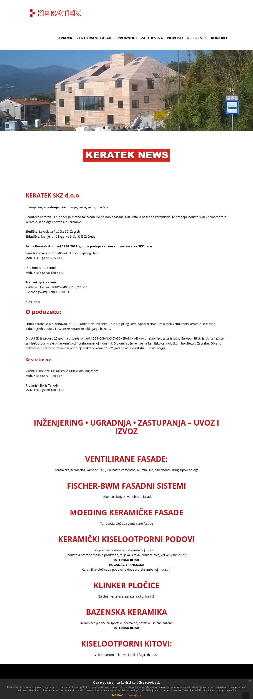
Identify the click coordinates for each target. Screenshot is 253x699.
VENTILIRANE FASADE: (126, 459)
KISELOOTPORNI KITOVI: (126, 644)
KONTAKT (219, 38)
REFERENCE (197, 38)
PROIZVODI (127, 38)
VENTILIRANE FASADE (94, 38)
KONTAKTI (33, 302)
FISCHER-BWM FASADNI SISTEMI (126, 486)
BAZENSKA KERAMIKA (126, 612)
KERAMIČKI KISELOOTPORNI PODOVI (126, 539)
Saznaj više (134, 695)
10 (149, 127)
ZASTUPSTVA (152, 38)
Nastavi (118, 695)
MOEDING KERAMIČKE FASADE (126, 512)
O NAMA (65, 38)
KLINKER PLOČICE (127, 585)
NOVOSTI (175, 38)
